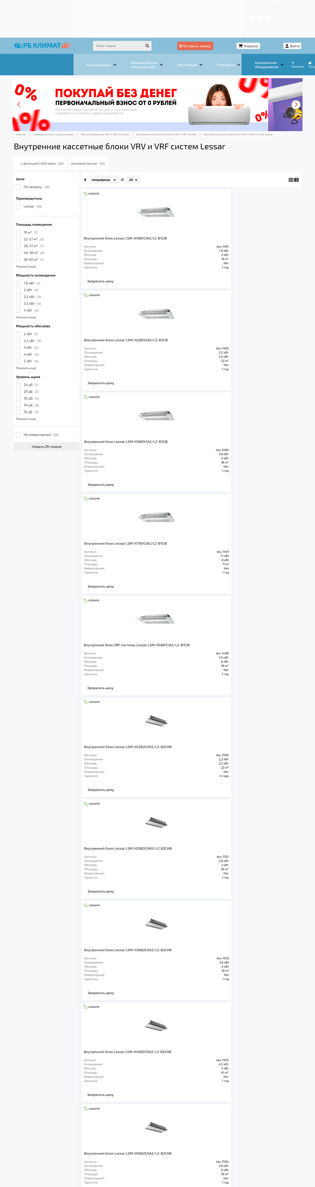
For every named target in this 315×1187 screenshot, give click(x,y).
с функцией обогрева (64, 138)
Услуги (54, 5)
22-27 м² (50, 213)
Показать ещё (42, 241)
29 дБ (47, 366)
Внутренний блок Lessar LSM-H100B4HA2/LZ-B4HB (262, 766)
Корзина (255, 21)
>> (206, 830)
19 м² (46, 206)
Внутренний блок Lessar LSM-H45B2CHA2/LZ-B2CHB (120, 436)
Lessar (49, 180)
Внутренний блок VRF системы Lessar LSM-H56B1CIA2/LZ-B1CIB (118, 327)
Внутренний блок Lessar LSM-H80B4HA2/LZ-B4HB (165, 766)
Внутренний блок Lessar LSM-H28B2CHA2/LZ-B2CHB (213, 327)
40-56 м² (50, 227)
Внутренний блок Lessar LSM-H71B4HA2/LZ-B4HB (120, 764)
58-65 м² (50, 234)
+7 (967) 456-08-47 (238, 5)
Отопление (107, 1124)
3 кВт (47, 322)
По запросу (53, 161)
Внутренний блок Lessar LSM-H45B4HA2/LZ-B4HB (211, 656)
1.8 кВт (48, 257)
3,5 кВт (48, 278)
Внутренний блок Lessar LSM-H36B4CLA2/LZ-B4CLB (166, 547)
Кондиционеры (45, 1124)
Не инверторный (57, 409)
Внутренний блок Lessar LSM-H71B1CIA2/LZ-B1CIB (262, 214)
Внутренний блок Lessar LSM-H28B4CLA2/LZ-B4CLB (120, 547)
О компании (74, 5)
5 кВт (47, 335)
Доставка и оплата (104, 5)
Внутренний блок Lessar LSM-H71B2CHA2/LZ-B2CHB (213, 436)
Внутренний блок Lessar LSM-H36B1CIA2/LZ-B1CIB (211, 216)
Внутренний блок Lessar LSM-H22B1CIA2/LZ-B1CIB (164, 216)
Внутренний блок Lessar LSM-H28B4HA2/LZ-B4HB (120, 656)
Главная (38, 5)
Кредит (149, 5)
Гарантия (131, 5)
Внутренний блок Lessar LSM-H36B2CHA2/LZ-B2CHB (262, 327)
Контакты (179, 5)
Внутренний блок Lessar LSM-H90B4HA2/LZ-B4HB (212, 766)
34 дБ (47, 379)
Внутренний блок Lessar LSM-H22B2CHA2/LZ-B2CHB (166, 327)
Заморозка (135, 1124)
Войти (279, 21)
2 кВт (47, 264)
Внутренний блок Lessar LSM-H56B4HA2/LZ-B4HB (262, 656)
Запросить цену (116, 264)
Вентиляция (78, 1124)
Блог (163, 5)
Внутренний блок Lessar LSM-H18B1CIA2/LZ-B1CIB (120, 216)
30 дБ (47, 372)
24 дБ (47, 359)
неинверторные (111, 138)
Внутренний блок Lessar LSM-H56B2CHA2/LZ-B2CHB (166, 436)
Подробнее (224, 1157)
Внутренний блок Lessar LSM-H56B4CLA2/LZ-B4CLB (262, 547)
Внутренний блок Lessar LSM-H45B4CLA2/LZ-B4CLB (213, 547)
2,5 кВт (48, 271)
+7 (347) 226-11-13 (270, 5)
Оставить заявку (219, 21)
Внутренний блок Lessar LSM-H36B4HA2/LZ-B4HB (164, 656)
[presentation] (36, 79)
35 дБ (47, 386)
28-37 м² (50, 220)
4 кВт (47, 284)
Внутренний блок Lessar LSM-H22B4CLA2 (262, 434)
